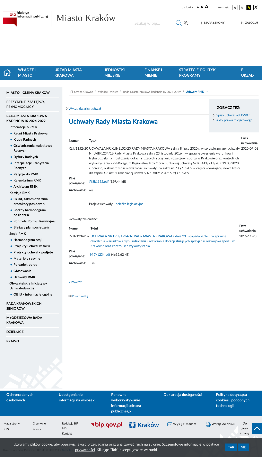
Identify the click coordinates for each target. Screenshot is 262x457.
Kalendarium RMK (27, 180)
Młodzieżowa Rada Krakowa (24, 320)
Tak (231, 447)
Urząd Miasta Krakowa (68, 72)
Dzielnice (15, 332)
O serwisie (39, 423)
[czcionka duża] (210, 7)
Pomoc (37, 429)
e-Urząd (247, 72)
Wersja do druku (220, 424)
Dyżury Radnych (26, 157)
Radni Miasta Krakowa (30, 133)
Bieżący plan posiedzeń (31, 227)
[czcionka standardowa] (197, 7)
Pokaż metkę (80, 296)
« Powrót (75, 282)
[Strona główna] (9, 72)
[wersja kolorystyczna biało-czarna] (242, 7)
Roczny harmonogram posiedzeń (30, 212)
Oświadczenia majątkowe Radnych (33, 148)
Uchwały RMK (24, 277)
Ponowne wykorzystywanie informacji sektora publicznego (126, 403)
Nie (243, 447)
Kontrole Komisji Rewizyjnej (35, 221)
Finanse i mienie (153, 72)
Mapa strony (12, 423)
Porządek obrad (25, 264)
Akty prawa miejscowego (234, 120)
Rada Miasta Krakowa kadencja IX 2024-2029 (26, 118)
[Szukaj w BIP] (153, 23)
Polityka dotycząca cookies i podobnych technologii (233, 400)
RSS (6, 429)
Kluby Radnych (25, 139)
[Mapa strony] (213, 23)
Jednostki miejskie (114, 72)
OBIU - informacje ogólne (33, 294)
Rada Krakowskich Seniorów (24, 306)
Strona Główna (83, 92)
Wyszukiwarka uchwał (85, 108)
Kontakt (67, 433)
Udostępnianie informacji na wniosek (77, 397)
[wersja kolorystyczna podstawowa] (235, 7)
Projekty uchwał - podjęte (33, 252)
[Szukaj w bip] (179, 23)
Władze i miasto (27, 72)
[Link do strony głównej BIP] (64, 19)
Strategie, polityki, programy (198, 72)
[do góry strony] (250, 428)
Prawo (12, 341)
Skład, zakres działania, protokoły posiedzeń (31, 201)
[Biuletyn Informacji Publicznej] (106, 427)
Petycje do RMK (26, 174)
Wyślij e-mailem (181, 424)
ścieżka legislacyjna (129, 204)
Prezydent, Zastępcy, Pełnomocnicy (25, 104)
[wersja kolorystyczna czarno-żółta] (249, 7)
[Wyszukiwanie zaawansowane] (186, 23)
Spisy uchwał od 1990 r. (233, 115)
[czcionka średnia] (202, 7)
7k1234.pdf (100, 254)
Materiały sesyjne (27, 258)
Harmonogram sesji (28, 240)
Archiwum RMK (25, 186)
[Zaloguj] (249, 23)
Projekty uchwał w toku (32, 246)
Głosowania (22, 271)
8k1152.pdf (99, 181)
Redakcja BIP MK (70, 425)
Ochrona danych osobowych (19, 397)
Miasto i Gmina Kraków (28, 92)
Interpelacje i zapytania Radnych (31, 165)
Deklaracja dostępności (183, 395)
